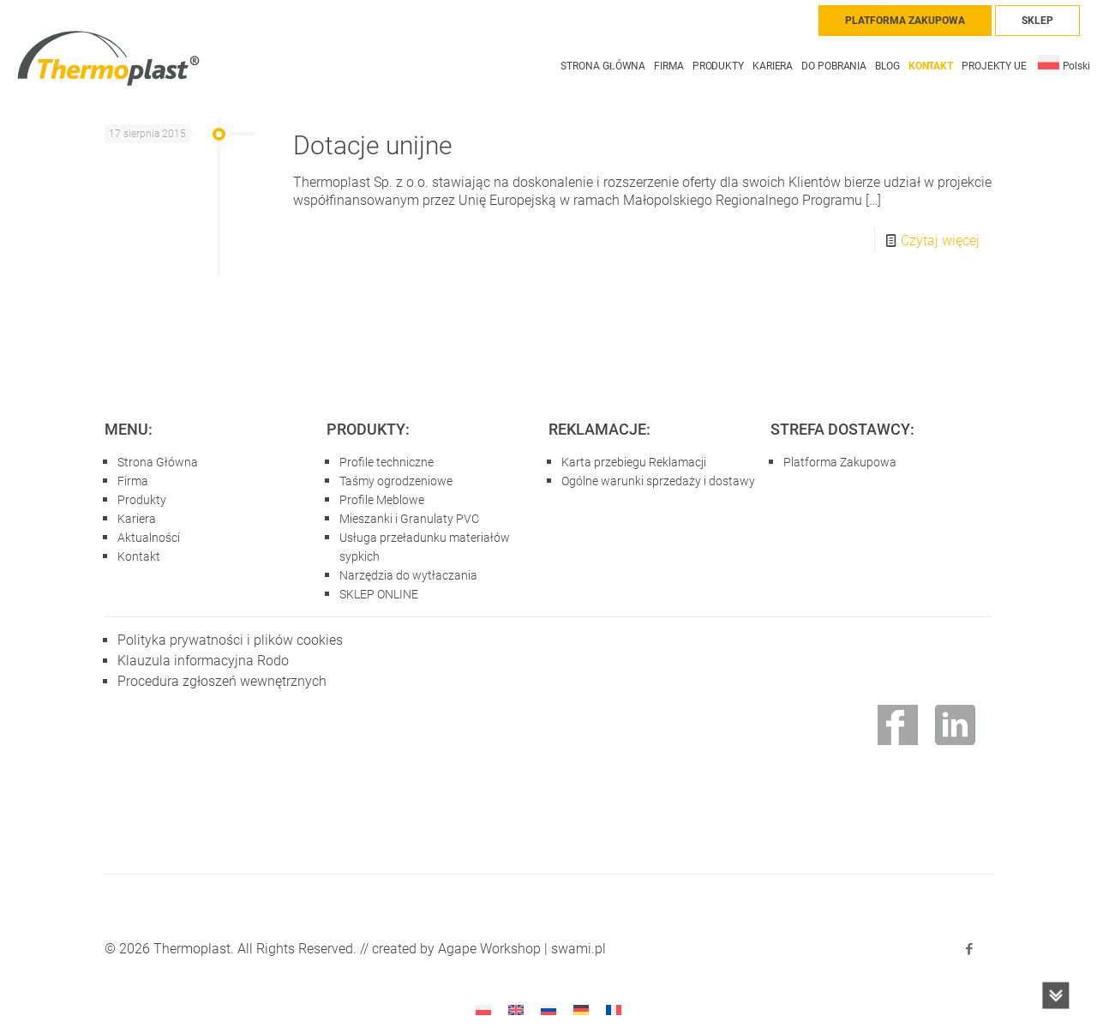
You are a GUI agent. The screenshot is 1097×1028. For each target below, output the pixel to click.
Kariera (136, 519)
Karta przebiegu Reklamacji (633, 462)
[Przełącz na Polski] (483, 1009)
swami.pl (578, 949)
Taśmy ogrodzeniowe (396, 481)
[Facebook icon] (968, 949)
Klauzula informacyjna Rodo (203, 660)
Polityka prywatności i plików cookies (230, 640)
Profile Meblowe (381, 500)
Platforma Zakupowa (839, 462)
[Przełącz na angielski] (516, 1009)
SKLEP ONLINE (378, 594)
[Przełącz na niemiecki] (581, 1009)
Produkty (141, 500)
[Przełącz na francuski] (613, 1009)
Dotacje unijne (373, 145)
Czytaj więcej (940, 240)
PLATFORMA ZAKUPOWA (905, 21)
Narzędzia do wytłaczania (408, 575)
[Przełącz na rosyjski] (548, 1009)
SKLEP (1037, 21)
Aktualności (148, 537)
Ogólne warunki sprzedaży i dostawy (658, 481)
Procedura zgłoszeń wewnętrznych (222, 681)
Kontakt (138, 556)
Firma (132, 481)
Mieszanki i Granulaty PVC (409, 519)
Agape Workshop (489, 949)
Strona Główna (157, 462)
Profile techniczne (386, 462)
